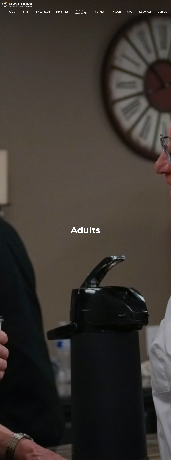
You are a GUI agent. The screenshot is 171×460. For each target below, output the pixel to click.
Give (129, 12)
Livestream (43, 12)
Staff (26, 12)
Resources (145, 12)
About (13, 12)
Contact (163, 12)
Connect (100, 12)
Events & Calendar (81, 12)
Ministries (62, 12)
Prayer (116, 12)
